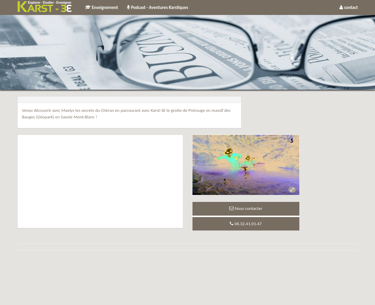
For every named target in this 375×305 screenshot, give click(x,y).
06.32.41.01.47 (246, 223)
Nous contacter (245, 208)
